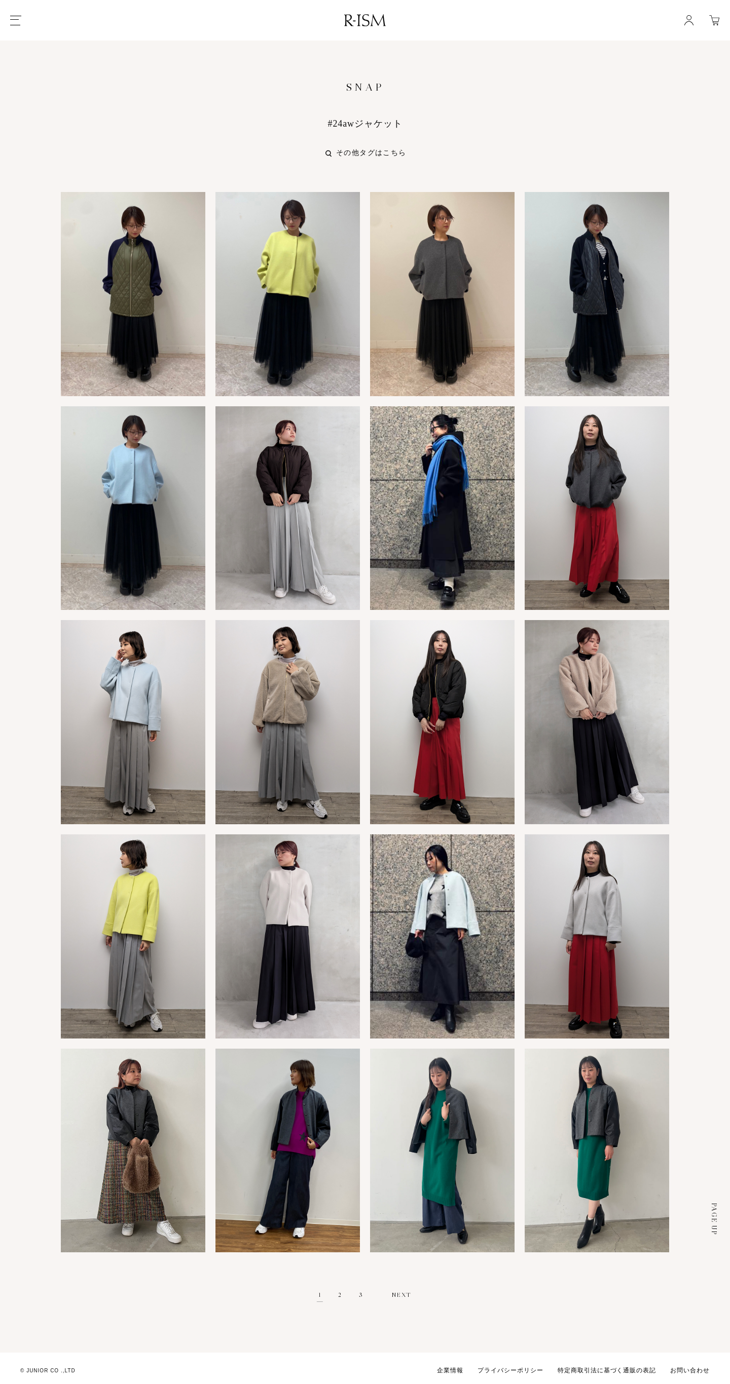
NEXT (402, 1290)
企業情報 (450, 1366)
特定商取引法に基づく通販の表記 (607, 1366)
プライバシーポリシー (510, 1366)
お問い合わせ (690, 1366)
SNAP (365, 87)
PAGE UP (714, 1215)
